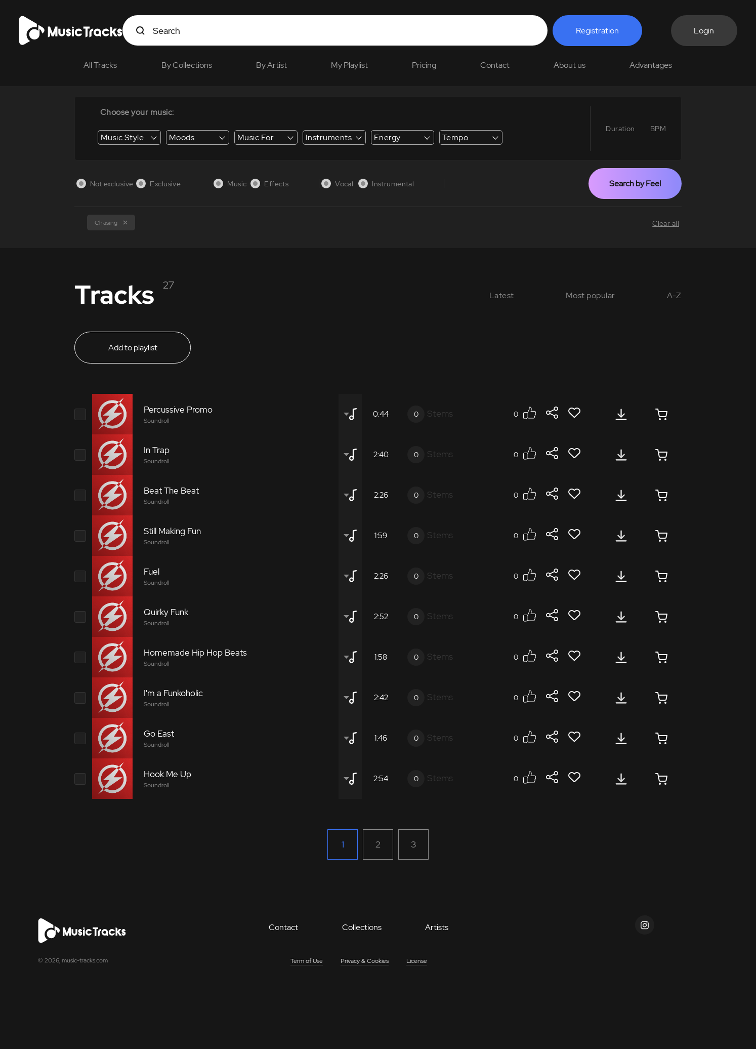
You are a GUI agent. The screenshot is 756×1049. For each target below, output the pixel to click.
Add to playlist (132, 347)
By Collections (186, 65)
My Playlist (349, 65)
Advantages (650, 65)
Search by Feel (635, 183)
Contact (495, 65)
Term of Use (306, 961)
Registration (597, 30)
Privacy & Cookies (365, 961)
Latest (501, 295)
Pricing (424, 65)
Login (704, 30)
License (416, 961)
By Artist (271, 65)
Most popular (590, 295)
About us (569, 65)
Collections (362, 927)
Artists (436, 927)
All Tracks (100, 65)
